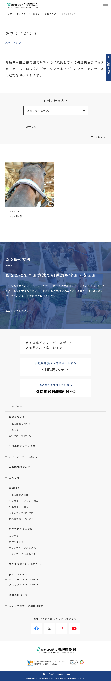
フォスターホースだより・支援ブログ (36, 13)
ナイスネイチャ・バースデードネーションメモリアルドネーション (23, 579)
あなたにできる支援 (21, 529)
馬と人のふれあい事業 (21, 512)
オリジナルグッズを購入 (22, 547)
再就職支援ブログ (19, 467)
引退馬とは (15, 429)
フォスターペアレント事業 (23, 501)
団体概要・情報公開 (20, 435)
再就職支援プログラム (21, 518)
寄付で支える (16, 541)
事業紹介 (14, 488)
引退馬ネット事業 (19, 506)
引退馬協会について (20, 423)
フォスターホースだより (23, 456)
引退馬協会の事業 (19, 495)
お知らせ (14, 477)
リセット (100, 137)
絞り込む (31, 126)
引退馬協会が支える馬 (22, 446)
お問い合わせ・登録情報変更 (26, 605)
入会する (14, 536)
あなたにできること (17, 311)
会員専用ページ (18, 595)
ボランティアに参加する (22, 553)
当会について (17, 417)
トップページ (17, 406)
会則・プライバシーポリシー (55, 674)
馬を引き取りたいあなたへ (25, 564)
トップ (8, 13)
